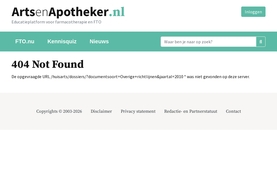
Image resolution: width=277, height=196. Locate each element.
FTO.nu (24, 41)
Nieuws (99, 41)
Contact (233, 111)
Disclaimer (101, 111)
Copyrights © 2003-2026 (59, 111)
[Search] (208, 41)
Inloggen (253, 11)
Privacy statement (138, 111)
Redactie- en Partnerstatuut (190, 111)
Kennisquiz (62, 41)
